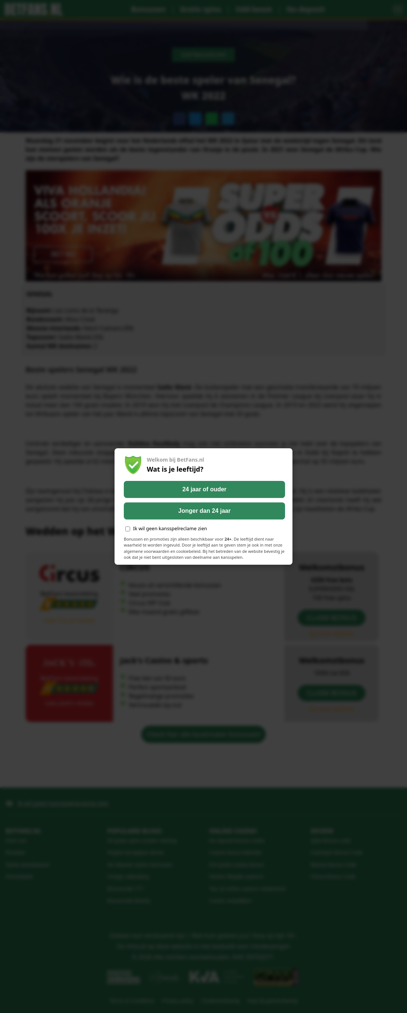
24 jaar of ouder (204, 489)
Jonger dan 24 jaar (204, 511)
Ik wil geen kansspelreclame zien (166, 528)
